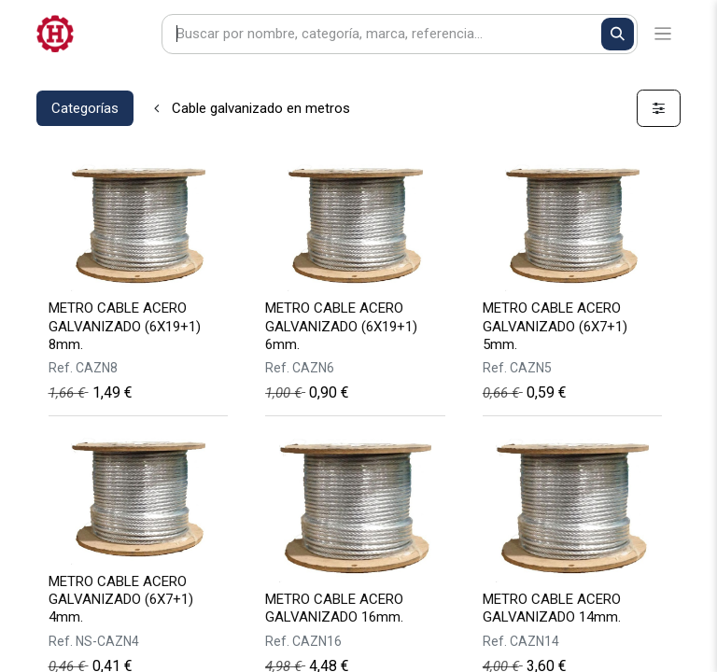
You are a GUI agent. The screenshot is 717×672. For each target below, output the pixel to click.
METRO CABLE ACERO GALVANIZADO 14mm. (552, 608)
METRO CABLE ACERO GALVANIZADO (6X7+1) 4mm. (121, 599)
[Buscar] (617, 34)
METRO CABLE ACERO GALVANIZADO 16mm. (334, 608)
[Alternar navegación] (663, 34)
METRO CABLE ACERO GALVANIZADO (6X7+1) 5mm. (555, 326)
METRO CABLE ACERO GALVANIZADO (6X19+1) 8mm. (125, 326)
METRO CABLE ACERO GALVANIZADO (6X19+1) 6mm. (341, 326)
